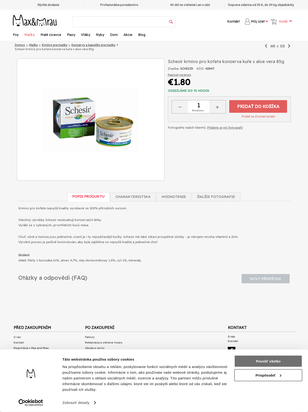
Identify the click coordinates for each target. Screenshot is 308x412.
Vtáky (85, 35)
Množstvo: (198, 110)
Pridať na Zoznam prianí (258, 116)
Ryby (100, 35)
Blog (141, 35)
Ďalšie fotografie (216, 196)
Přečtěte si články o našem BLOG (35, 391)
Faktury (89, 337)
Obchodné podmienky (28, 375)
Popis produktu (88, 196)
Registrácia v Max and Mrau (31, 348)
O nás (17, 337)
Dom (114, 35)
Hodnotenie (174, 196)
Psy (16, 35)
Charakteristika (133, 196)
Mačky (29, 35)
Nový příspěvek (265, 278)
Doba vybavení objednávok (31, 364)
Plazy (71, 35)
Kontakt (233, 21)
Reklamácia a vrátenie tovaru (103, 342)
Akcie (128, 35)
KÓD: (200, 68)
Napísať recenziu (179, 75)
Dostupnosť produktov (28, 370)
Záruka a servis (94, 348)
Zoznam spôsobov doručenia (32, 359)
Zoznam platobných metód (31, 353)
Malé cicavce (50, 35)
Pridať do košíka (258, 106)
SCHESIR (186, 68)
